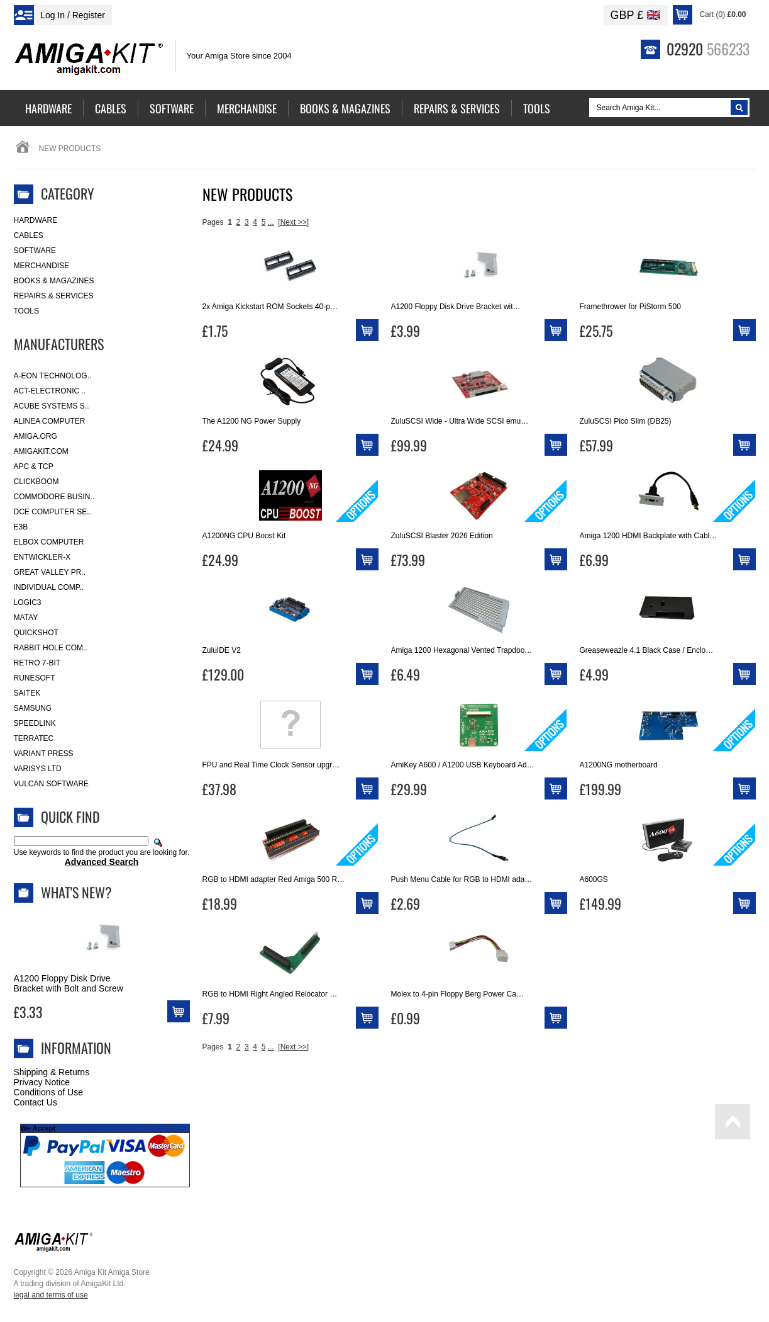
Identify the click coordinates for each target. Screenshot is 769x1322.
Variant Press (44, 753)
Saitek (27, 693)
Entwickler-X (42, 557)
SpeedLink (35, 723)
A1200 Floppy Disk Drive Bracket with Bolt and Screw (68, 983)
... (271, 222)
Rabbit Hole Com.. (50, 647)
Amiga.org (35, 436)
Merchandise (42, 265)
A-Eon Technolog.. (53, 375)
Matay (26, 617)
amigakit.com (41, 451)
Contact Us (35, 1102)
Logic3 (27, 602)
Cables (28, 235)
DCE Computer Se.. (52, 511)
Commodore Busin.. (54, 496)
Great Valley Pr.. (50, 572)
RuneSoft (34, 678)
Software (35, 250)
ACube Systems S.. (51, 406)
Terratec (34, 738)
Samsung (33, 708)
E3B (21, 527)
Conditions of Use (49, 1092)
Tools (26, 311)
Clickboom (36, 481)
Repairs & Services (54, 295)
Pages (213, 222)
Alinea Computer (50, 421)
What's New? (76, 892)
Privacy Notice (42, 1082)
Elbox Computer (49, 542)
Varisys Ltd (38, 768)
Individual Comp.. (49, 587)
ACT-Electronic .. (50, 391)
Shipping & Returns (52, 1072)
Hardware (36, 220)
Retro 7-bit (37, 662)
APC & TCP (33, 466)
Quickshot (36, 632)
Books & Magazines (54, 280)
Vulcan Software (51, 783)
